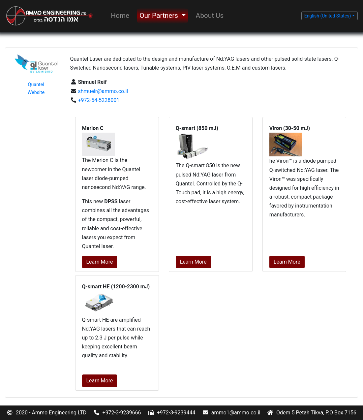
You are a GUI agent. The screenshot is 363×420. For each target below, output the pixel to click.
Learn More (99, 262)
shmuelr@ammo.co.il (102, 91)
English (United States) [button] (327, 15)
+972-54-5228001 (98, 100)
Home (120, 15)
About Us (210, 15)
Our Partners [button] (159, 15)
